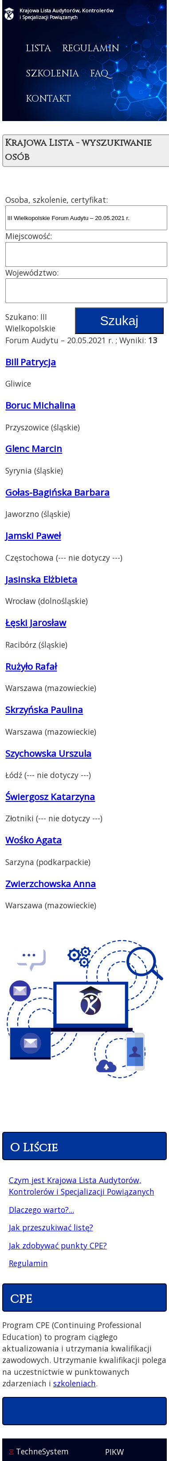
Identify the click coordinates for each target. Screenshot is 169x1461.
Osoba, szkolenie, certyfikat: (56, 199)
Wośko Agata (33, 840)
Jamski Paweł (33, 535)
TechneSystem (39, 1451)
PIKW (114, 1451)
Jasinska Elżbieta (41, 579)
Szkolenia (52, 74)
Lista (38, 48)
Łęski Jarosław (35, 622)
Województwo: (32, 272)
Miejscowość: (28, 236)
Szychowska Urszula (48, 753)
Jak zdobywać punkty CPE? (58, 1245)
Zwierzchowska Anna (50, 883)
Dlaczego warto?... (41, 1209)
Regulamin (90, 48)
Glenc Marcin (33, 448)
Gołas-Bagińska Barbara (57, 492)
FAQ (99, 74)
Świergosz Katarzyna (50, 796)
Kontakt (48, 99)
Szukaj (119, 321)
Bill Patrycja (30, 362)
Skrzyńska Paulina (44, 709)
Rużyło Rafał (31, 666)
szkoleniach (74, 1383)
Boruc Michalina (40, 405)
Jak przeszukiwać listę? (51, 1227)
